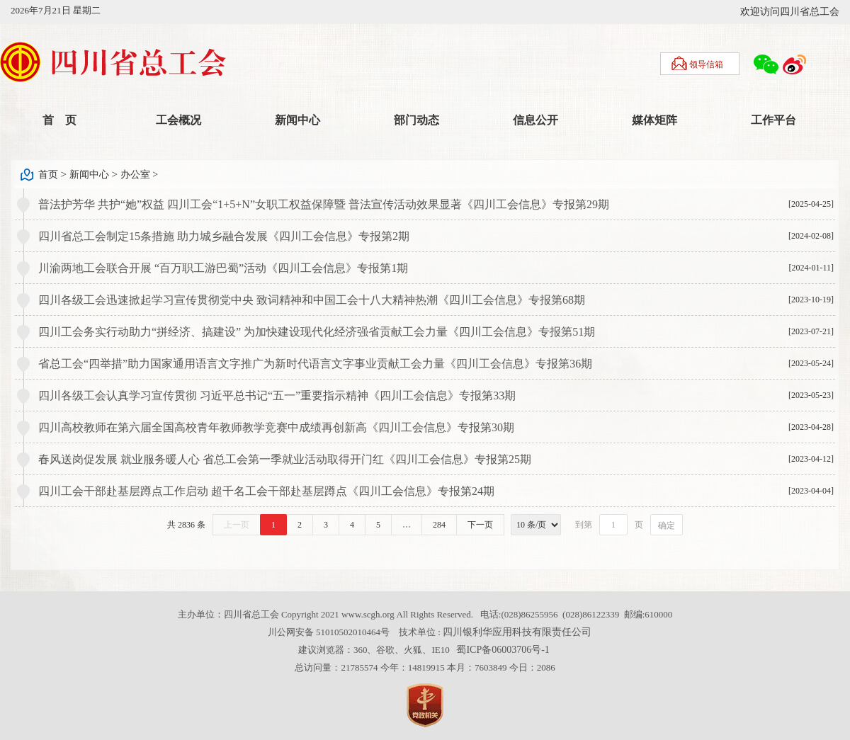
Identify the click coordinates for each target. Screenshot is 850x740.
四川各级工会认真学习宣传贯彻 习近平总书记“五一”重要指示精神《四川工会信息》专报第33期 (277, 395)
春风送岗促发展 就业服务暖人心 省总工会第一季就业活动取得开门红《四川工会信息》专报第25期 (284, 459)
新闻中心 (297, 120)
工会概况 (178, 120)
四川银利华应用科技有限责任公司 (517, 632)
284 (439, 525)
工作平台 (773, 120)
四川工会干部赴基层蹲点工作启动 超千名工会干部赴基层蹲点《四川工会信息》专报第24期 (266, 491)
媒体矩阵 (654, 120)
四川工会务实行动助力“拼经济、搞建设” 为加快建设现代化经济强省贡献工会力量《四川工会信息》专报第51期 (316, 332)
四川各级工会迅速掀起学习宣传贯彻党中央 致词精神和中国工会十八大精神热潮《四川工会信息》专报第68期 (311, 300)
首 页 (59, 120)
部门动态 (416, 120)
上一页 (236, 525)
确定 (666, 525)
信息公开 (535, 120)
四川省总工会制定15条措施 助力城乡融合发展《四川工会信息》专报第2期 (223, 236)
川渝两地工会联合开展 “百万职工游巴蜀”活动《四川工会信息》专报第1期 (223, 268)
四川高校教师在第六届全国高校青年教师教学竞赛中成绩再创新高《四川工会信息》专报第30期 (276, 427)
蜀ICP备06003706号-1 (502, 649)
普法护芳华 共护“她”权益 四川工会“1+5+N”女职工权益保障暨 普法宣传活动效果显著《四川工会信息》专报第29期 (323, 204)
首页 (48, 174)
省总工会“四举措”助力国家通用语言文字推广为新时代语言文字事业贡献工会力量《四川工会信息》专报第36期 (315, 364)
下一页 (480, 525)
